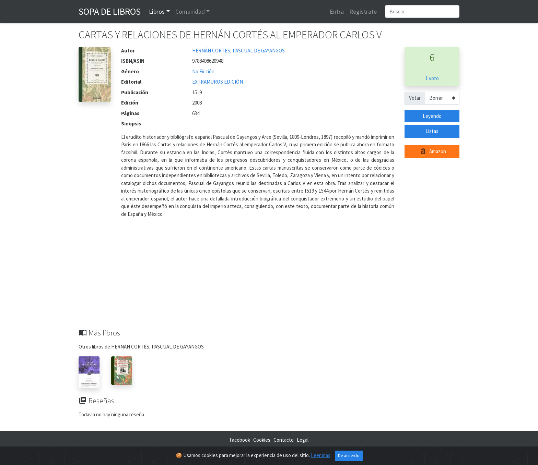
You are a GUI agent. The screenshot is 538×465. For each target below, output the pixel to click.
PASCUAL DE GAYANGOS (259, 50)
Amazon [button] (432, 152)
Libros (157, 11)
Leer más (320, 456)
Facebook (240, 440)
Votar (415, 98)
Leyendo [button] (432, 116)
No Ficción (203, 71)
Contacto (283, 440)
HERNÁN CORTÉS (211, 50)
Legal (302, 440)
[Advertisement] (269, 277)
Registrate (363, 11)
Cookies (261, 440)
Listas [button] (431, 131)
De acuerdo (349, 457)
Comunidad (190, 11)
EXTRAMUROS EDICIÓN (217, 81)
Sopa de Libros (110, 11)
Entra (337, 11)
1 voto (432, 78)
